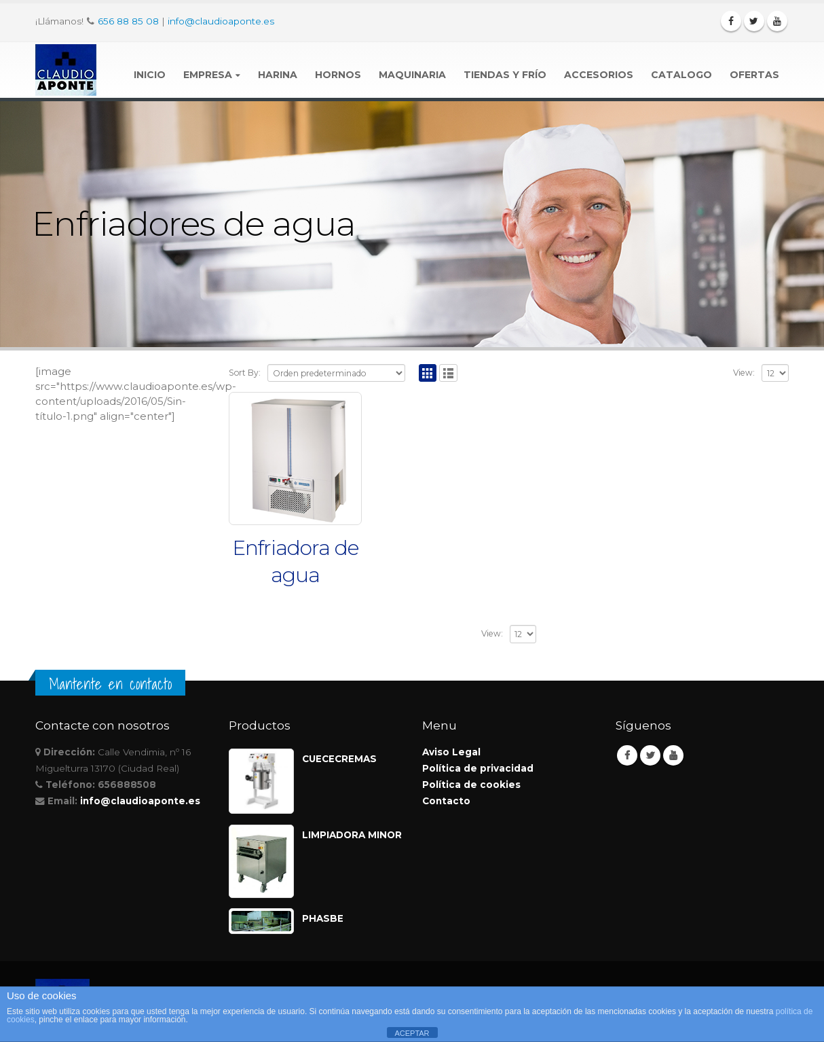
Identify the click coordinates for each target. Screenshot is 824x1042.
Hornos (338, 75)
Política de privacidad (477, 768)
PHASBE (322, 918)
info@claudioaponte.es (221, 21)
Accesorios (598, 75)
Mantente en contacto (110, 684)
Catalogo (681, 75)
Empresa (207, 75)
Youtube (673, 755)
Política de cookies (471, 784)
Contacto (446, 800)
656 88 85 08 (128, 21)
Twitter (650, 755)
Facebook (627, 755)
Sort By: (245, 372)
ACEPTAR (411, 1033)
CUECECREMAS (339, 758)
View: (744, 372)
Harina (277, 75)
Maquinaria (412, 75)
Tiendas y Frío (505, 75)
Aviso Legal (451, 752)
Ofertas (754, 75)
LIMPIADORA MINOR (352, 834)
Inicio (150, 75)
